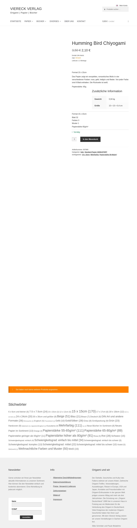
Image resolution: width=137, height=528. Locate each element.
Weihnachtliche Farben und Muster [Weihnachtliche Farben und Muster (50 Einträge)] (43, 420)
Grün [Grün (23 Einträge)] (114, 392)
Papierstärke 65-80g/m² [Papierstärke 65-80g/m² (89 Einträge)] (103, 402)
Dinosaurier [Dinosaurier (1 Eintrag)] (29, 393)
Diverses (54, 21)
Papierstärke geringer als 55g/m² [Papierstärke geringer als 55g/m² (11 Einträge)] (26, 407)
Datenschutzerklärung (62, 454)
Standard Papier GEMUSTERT (96, 152)
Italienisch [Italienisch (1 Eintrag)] (26, 398)
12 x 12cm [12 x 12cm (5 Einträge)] (65, 383)
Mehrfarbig (94, 155)
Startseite (15, 21)
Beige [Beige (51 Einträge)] (63, 388)
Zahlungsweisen (59, 462)
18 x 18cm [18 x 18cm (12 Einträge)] (116, 383)
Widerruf (56, 467)
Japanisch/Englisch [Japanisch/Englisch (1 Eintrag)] (38, 398)
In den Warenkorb (90, 139)
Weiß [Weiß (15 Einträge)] (73, 420)
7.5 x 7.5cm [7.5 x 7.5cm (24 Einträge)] (38, 383)
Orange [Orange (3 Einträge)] (38, 403)
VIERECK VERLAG (26, 9)
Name (14, 473)
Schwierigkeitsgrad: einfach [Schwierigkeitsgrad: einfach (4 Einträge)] (21, 412)
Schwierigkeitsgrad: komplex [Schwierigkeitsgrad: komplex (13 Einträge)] (25, 416)
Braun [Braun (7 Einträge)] (85, 388)
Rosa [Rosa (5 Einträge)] (97, 408)
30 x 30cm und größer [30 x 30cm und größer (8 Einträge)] (45, 388)
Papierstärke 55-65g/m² (108, 155)
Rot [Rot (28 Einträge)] (106, 407)
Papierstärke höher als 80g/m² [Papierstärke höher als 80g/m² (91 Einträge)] (69, 407)
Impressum (57, 471)
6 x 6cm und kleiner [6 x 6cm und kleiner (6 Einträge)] (18, 383)
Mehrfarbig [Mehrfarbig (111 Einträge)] (70, 397)
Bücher (40, 21)
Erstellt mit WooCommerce (38, 515)
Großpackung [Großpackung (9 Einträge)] (100, 392)
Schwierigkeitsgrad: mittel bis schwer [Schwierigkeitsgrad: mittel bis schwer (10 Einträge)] (96, 416)
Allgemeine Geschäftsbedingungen (67, 449)
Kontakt (81, 21)
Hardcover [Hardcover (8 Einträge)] (14, 397)
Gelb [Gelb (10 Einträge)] (60, 392)
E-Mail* (14, 481)
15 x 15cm (86, 155)
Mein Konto (123, 5)
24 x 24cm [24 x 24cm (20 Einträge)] (24, 388)
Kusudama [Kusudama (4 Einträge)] (52, 398)
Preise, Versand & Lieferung (64, 458)
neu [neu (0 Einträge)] (84, 397)
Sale (82, 152)
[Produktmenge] (74, 139)
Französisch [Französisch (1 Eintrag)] (50, 393)
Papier (28, 21)
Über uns (69, 21)
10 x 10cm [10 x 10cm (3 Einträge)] (53, 384)
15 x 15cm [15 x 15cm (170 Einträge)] (84, 383)
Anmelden (26, 489)
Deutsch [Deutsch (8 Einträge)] (95, 388)
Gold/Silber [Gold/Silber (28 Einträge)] (74, 392)
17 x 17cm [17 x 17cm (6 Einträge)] (102, 383)
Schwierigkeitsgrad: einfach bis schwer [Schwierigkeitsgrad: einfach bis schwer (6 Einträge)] (103, 412)
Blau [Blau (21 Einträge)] (76, 388)
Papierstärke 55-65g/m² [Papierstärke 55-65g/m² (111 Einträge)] (63, 402)
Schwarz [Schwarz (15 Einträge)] (118, 407)
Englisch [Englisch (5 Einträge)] (39, 392)
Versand (78, 58)
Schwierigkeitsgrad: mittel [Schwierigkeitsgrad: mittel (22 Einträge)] (59, 416)
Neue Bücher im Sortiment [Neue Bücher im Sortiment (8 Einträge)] (101, 397)
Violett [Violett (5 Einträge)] (121, 416)
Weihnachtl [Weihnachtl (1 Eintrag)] (13, 421)
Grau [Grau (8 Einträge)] (87, 392)
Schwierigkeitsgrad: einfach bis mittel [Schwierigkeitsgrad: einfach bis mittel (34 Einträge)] (59, 411)
